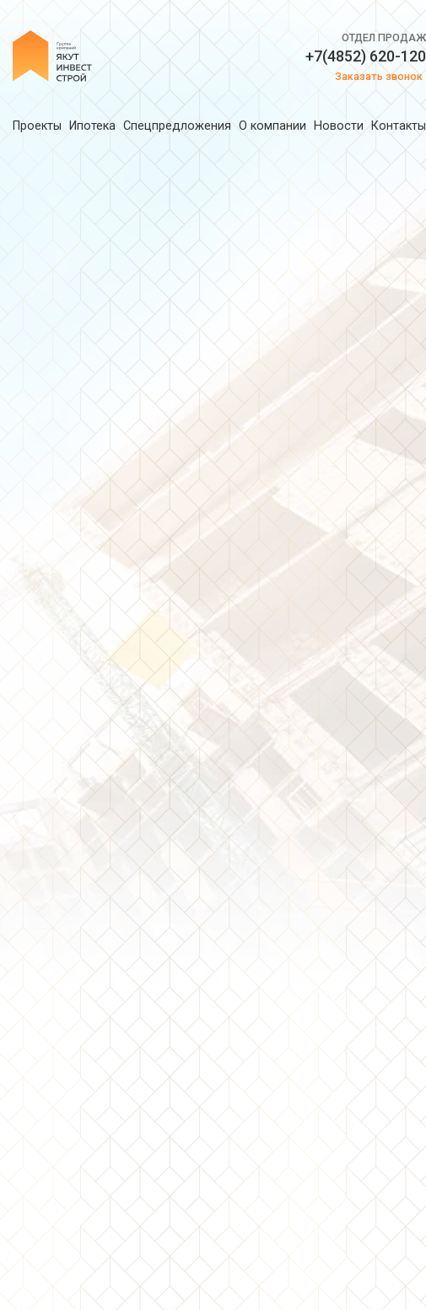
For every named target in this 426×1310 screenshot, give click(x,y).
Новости (339, 126)
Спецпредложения (177, 126)
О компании (272, 126)
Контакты (398, 126)
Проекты (37, 126)
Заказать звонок (379, 76)
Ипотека (92, 126)
